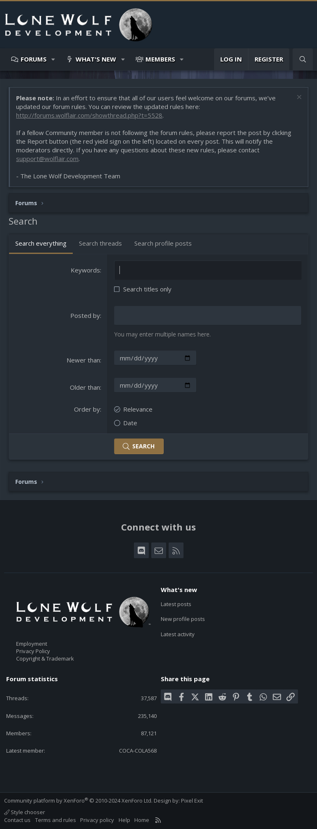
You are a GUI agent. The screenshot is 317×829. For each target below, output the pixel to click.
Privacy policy (97, 820)
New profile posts (183, 619)
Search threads (100, 243)
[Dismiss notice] (298, 98)
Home (141, 820)
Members (160, 59)
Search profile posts (163, 243)
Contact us (17, 820)
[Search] (303, 59)
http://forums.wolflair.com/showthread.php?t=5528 (89, 115)
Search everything (41, 243)
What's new (96, 59)
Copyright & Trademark (45, 658)
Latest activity (178, 634)
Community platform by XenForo (78, 800)
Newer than (83, 360)
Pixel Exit (192, 800)
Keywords (85, 270)
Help (124, 820)
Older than (85, 387)
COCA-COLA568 (138, 750)
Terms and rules (55, 820)
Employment (31, 643)
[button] (54, 59)
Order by (87, 409)
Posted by (85, 315)
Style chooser (24, 812)
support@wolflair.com (47, 158)
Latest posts (176, 604)
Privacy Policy (33, 651)
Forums (34, 59)
